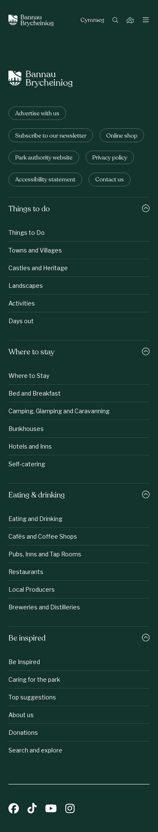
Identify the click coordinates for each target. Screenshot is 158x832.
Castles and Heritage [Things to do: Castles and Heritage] (38, 267)
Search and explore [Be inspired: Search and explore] (35, 750)
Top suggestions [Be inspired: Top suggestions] (32, 697)
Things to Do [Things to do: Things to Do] (26, 232)
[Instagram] (70, 809)
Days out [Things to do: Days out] (21, 320)
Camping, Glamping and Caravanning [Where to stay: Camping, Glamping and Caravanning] (59, 411)
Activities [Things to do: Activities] (21, 303)
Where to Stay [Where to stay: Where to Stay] (28, 375)
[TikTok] (32, 809)
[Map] (131, 20)
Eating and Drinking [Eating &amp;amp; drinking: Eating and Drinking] (35, 518)
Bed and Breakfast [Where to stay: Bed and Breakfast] (34, 393)
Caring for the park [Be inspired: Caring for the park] (34, 679)
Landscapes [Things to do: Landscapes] (25, 285)
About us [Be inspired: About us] (21, 714)
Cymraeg (92, 21)
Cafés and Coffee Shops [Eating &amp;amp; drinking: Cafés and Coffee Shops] (42, 536)
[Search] (116, 20)
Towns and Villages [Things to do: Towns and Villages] (35, 250)
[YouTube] (51, 809)
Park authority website (43, 158)
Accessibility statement (45, 180)
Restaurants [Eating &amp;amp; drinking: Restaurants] (25, 571)
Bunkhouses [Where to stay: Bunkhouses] (26, 428)
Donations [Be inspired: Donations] (23, 732)
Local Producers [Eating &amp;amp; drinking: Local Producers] (31, 589)
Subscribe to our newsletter (50, 136)
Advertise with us (37, 114)
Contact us (109, 180)
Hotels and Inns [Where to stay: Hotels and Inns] (30, 446)
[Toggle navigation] (146, 21)
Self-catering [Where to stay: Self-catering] (26, 464)
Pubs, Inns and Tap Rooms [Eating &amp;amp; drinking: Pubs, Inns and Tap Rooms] (44, 554)
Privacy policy (109, 158)
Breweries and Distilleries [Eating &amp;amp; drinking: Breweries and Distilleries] (44, 607)
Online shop (121, 136)
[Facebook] (13, 809)
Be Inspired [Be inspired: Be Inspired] (24, 661)
